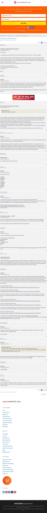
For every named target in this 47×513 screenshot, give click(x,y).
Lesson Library (6, 412)
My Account (5, 465)
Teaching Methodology (8, 469)
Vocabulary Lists (6, 416)
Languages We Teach (7, 446)
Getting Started (6, 461)
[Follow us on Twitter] (4, 492)
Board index (4, 35)
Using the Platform (7, 467)
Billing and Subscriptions (8, 463)
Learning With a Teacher (8, 471)
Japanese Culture (10, 35)
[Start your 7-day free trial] (7, 480)
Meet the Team (6, 438)
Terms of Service (40, 508)
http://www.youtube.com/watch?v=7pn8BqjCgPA (10, 291)
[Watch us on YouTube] (6, 492)
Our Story (5, 436)
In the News (5, 444)
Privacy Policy (21, 30)
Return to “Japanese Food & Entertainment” (9, 392)
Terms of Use (16, 30)
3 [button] (44, 42)
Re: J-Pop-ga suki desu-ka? (7, 106)
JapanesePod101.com (39, 506)
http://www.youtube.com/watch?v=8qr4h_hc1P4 (10, 287)
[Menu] (2, 2)
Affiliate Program (6, 452)
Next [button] (46, 42)
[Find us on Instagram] (15, 492)
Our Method (5, 434)
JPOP (1, 157)
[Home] (22, 3)
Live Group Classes (7, 420)
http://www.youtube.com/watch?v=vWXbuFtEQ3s (10, 313)
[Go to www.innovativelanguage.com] (23, 503)
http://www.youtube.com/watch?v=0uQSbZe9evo (10, 300)
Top (46, 73)
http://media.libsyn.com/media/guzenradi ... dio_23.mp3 (12, 205)
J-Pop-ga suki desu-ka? (8, 38)
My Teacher (5, 424)
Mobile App (5, 426)
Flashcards (5, 414)
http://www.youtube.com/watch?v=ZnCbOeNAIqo (10, 304)
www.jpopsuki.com (22, 247)
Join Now (23, 23)
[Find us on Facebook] (9, 492)
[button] (44, 2)
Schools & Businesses (8, 448)
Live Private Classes (7, 418)
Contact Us (5, 473)
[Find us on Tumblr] (12, 492)
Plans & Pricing (6, 442)
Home (4, 410)
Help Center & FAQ (7, 459)
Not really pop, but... (5, 216)
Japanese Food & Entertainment (21, 35)
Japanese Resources (7, 422)
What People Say (6, 440)
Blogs (4, 450)
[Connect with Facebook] (30, 27)
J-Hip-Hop (3, 257)
